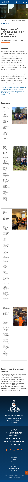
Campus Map (14, 461)
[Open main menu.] (26, 2)
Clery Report (14, 466)
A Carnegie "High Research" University (14, 415)
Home (2, 20)
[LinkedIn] (21, 449)
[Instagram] (14, 449)
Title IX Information (14, 468)
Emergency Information (14, 464)
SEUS (6, 20)
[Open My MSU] (16, 2)
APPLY (14, 430)
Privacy (5, 475)
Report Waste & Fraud (19, 475)
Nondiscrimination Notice (14, 455)
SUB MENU (5, 23)
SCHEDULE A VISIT (14, 439)
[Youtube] (17, 449)
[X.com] (10, 449)
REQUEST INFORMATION (14, 441)
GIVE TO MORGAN (14, 444)
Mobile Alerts (14, 470)
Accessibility (14, 457)
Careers (14, 459)
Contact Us (11, 475)
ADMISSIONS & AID (14, 433)
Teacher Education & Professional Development (17, 20)
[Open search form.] (19, 2)
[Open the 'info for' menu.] (23, 2)
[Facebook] (6, 449)
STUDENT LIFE (14, 436)
